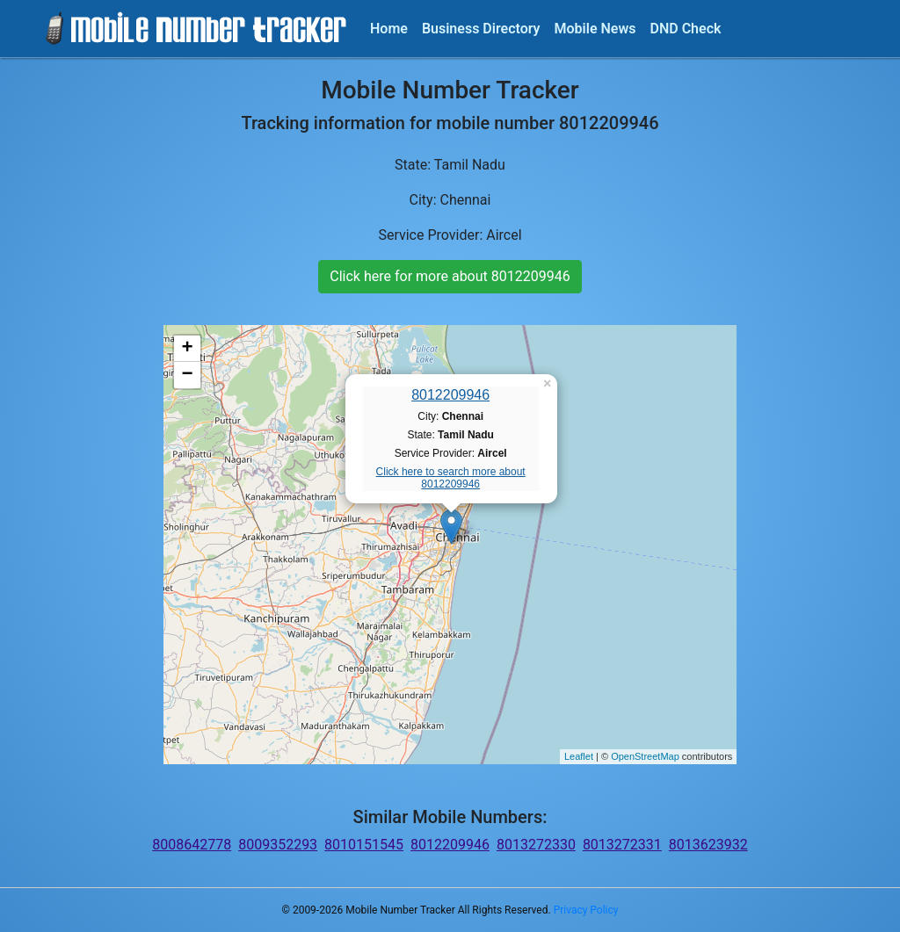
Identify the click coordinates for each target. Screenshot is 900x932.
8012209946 (450, 394)
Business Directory (481, 28)
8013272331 (622, 844)
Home (389, 28)
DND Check (685, 28)
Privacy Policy (586, 910)
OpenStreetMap (645, 756)
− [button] (187, 375)
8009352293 (277, 844)
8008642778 (191, 844)
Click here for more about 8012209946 (450, 276)
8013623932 (708, 844)
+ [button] (187, 349)
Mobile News (595, 28)
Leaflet (578, 756)
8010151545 (363, 844)
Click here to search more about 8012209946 (451, 478)
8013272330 (536, 844)
